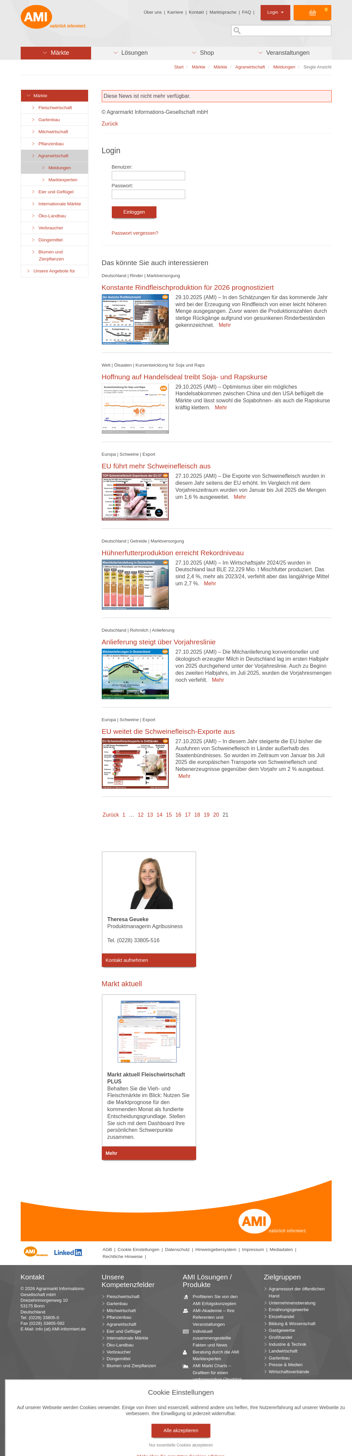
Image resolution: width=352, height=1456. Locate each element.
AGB (107, 1249)
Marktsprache (223, 12)
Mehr (223, 325)
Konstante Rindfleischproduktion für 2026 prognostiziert (188, 287)
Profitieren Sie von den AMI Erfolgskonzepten (213, 1299)
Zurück (110, 124)
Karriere (175, 12)
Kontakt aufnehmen (127, 960)
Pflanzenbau (47, 143)
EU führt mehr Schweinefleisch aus (156, 466)
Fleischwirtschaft (51, 107)
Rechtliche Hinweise (123, 1256)
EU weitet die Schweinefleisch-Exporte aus (168, 731)
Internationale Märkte (56, 203)
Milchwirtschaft (49, 131)
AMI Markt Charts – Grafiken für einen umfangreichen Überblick (215, 1372)
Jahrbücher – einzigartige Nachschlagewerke (215, 1389)
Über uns (153, 12)
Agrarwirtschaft (50, 155)
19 (207, 815)
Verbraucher (47, 227)
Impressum (253, 1249)
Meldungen (56, 167)
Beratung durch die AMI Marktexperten (213, 1355)
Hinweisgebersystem (216, 1249)
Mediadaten (281, 1249)
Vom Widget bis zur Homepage (209, 1431)
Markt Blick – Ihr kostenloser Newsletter (213, 1444)
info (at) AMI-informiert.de (61, 1328)
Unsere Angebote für (50, 270)
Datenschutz (177, 1249)
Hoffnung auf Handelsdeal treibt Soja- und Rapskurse (185, 377)
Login (275, 12)
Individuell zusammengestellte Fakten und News (209, 1337)
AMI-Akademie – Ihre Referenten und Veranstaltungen (211, 1317)
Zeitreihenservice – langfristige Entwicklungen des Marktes (216, 1406)
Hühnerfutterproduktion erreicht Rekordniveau (173, 553)
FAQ (246, 12)
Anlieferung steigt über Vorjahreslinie (159, 642)
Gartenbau (45, 119)
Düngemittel (47, 239)
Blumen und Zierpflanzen (47, 255)
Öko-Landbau (48, 215)
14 (159, 815)
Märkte (36, 95)
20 (216, 815)
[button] (56, 53)
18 (197, 815)
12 (141, 815)
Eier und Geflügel (52, 191)
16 (178, 815)
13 (150, 815)
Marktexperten (59, 179)
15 (169, 815)
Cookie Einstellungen (138, 1249)
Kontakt (196, 12)
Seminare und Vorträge (213, 1421)
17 (188, 815)
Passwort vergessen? (135, 233)
